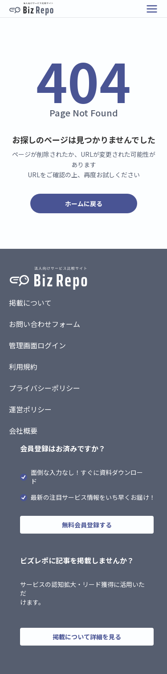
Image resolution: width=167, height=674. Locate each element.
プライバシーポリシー (44, 388)
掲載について (30, 302)
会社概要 (23, 430)
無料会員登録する (87, 524)
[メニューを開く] (152, 9)
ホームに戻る (83, 203)
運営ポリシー (30, 409)
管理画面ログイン (37, 345)
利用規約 (23, 366)
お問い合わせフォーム (44, 324)
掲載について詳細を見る (87, 636)
